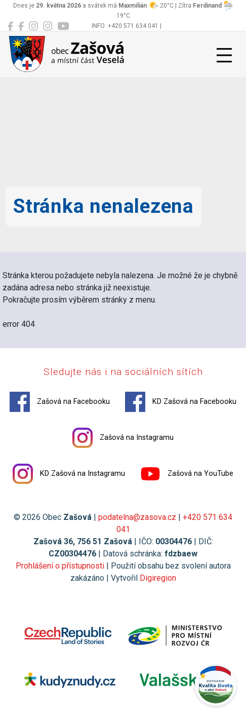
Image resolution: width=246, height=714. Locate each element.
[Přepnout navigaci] (224, 55)
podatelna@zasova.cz (137, 517)
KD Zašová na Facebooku (180, 402)
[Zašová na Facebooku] (10, 26)
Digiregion (158, 578)
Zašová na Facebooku (60, 402)
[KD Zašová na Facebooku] (21, 26)
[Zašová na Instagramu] (33, 26)
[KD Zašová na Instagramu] (47, 26)
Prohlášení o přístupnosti (60, 566)
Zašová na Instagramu (123, 438)
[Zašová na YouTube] (63, 26)
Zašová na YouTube (186, 474)
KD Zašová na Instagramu (69, 474)
